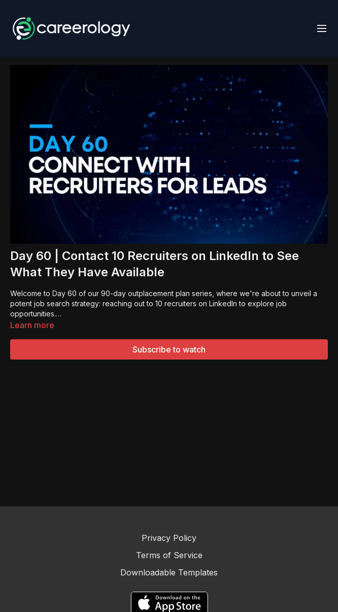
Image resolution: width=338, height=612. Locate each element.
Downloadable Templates (169, 572)
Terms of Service (169, 555)
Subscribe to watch (169, 349)
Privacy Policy (169, 538)
